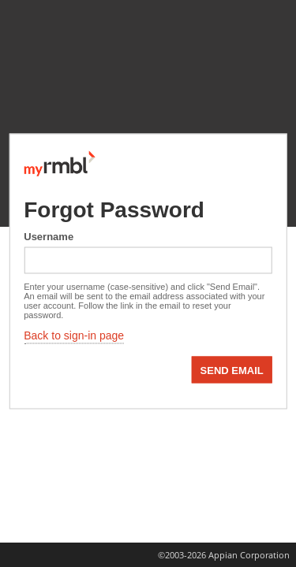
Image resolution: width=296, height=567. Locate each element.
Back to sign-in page (74, 335)
